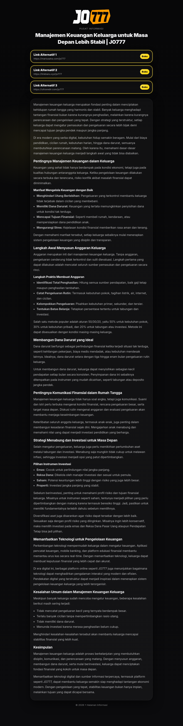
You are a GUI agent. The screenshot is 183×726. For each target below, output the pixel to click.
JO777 (102, 568)
